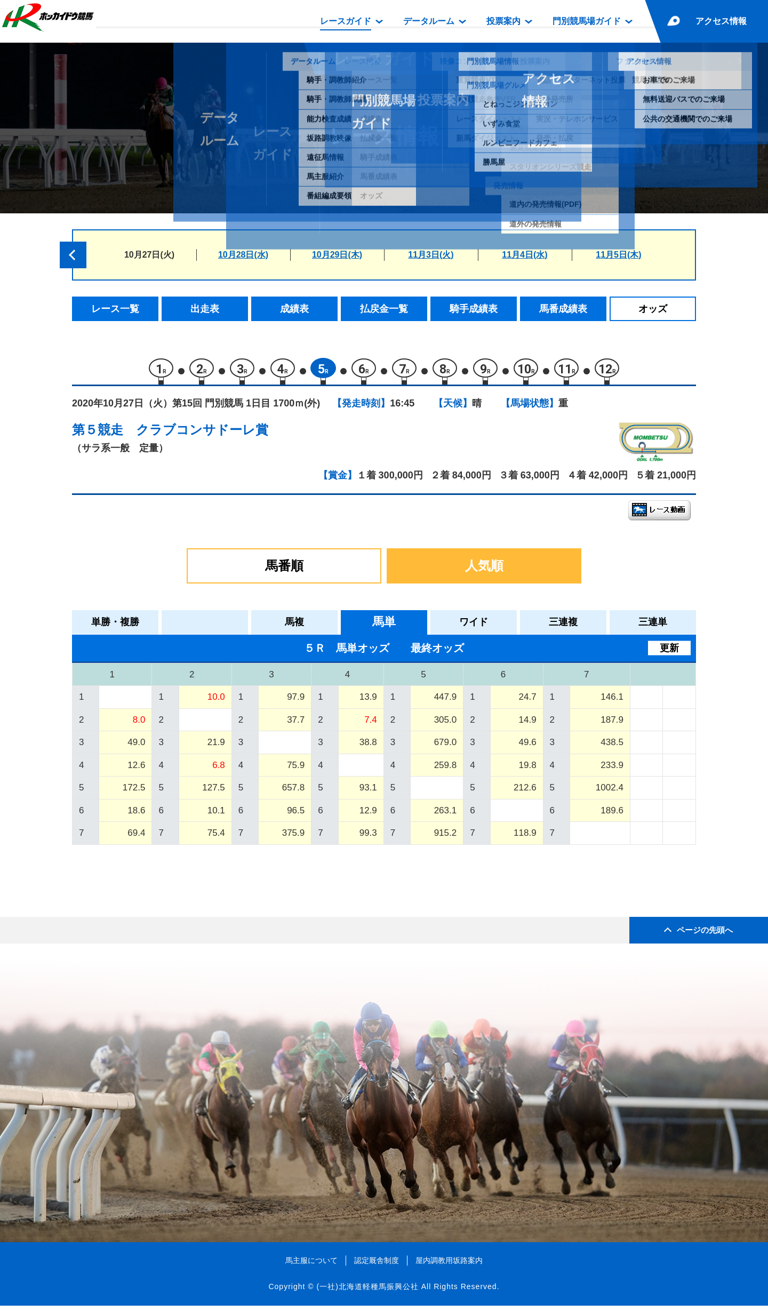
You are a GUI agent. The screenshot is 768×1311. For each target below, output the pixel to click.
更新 (669, 652)
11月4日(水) (524, 254)
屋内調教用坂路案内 (449, 1265)
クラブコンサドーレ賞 (202, 435)
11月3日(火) (430, 254)
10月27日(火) (149, 254)
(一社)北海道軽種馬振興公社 (367, 1292)
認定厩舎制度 (376, 1265)
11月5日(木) (618, 254)
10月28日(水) (243, 254)
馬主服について (311, 1265)
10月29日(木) (337, 254)
